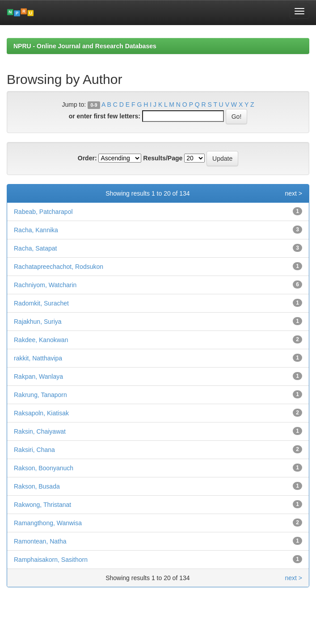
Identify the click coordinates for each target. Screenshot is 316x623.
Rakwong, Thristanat (42, 504)
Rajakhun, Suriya (38, 321)
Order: (87, 158)
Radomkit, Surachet (41, 303)
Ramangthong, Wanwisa (48, 523)
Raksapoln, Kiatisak (41, 413)
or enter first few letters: (104, 116)
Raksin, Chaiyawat (40, 431)
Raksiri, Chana (34, 449)
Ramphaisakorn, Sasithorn (51, 559)
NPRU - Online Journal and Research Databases (84, 46)
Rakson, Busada (37, 486)
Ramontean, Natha (40, 541)
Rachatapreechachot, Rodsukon (58, 266)
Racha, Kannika (36, 230)
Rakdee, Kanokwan (41, 339)
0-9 (93, 105)
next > (293, 193)
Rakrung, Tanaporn (40, 394)
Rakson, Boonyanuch (43, 468)
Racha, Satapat (35, 248)
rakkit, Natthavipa (38, 358)
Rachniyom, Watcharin (45, 285)
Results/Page (162, 158)
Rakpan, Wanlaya (38, 376)
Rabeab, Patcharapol (43, 211)
